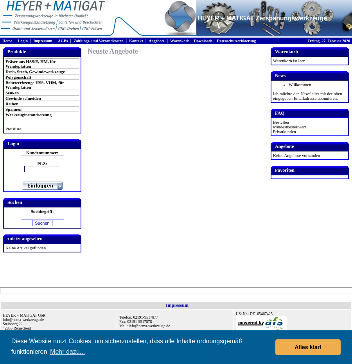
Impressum (42, 41)
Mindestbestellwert (289, 126)
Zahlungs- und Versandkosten (99, 41)
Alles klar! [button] (308, 347)
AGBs (63, 41)
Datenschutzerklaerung (236, 41)
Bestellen (281, 122)
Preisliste (13, 128)
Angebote (157, 41)
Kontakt (136, 41)
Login (23, 41)
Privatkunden (284, 131)
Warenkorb (179, 41)
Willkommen (300, 84)
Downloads (203, 41)
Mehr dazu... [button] (67, 351)
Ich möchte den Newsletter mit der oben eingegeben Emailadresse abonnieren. (307, 96)
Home (7, 41)
